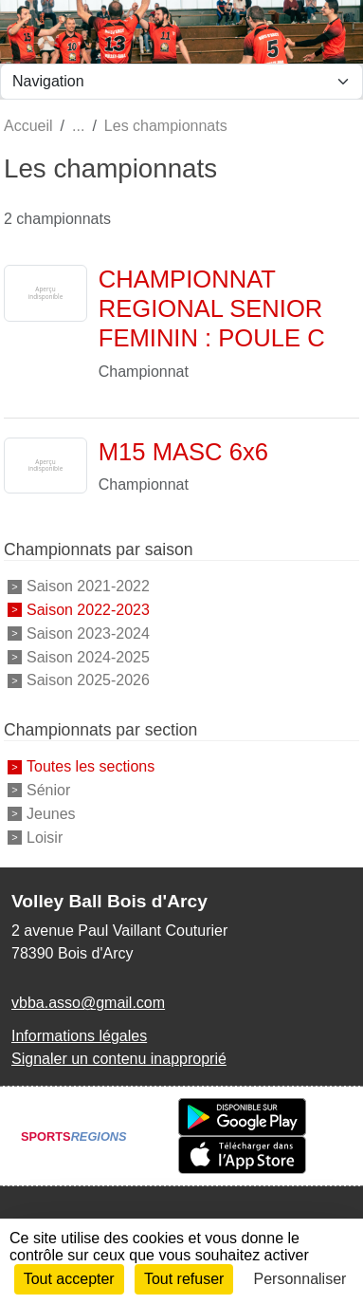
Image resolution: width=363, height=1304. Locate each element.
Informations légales (79, 1036)
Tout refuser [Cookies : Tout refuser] (184, 1279)
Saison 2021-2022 (88, 586)
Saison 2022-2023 (88, 610)
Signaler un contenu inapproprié (119, 1059)
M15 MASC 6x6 (183, 451)
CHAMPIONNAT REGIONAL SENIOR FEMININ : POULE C (212, 308)
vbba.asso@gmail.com (88, 1003)
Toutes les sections (90, 766)
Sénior (48, 790)
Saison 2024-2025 (88, 656)
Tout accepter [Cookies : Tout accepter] (69, 1279)
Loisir (45, 837)
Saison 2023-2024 (88, 633)
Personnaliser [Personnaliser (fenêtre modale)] (300, 1279)
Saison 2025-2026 (88, 680)
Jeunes (51, 814)
